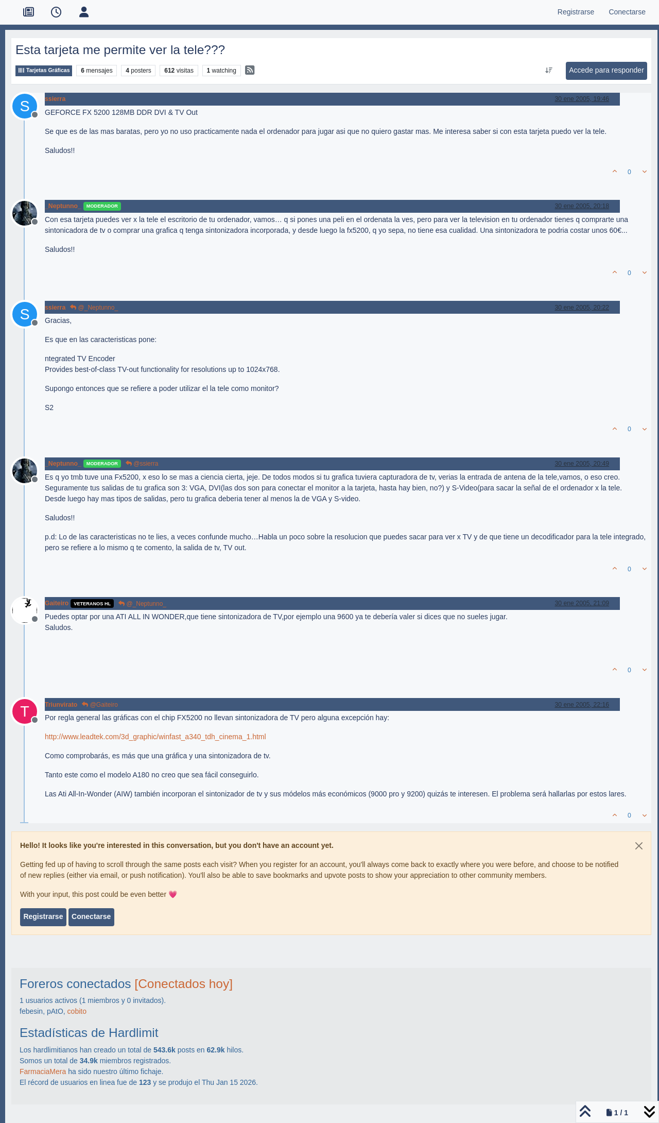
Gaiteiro (56, 603)
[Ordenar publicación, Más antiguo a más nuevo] (549, 70)
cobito (76, 1011)
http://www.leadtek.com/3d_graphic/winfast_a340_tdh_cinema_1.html (155, 737)
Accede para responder (606, 70)
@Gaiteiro (100, 704)
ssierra (55, 99)
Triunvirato (61, 704)
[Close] (639, 846)
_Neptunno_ (63, 206)
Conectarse (91, 916)
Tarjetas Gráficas (44, 70)
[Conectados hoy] (183, 984)
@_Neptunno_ (94, 307)
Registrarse (43, 916)
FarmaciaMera (43, 1071)
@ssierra (142, 463)
